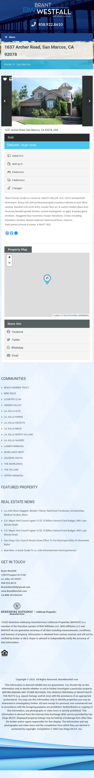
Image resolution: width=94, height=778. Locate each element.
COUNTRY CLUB (12, 399)
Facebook (15, 331)
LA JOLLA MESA (13, 428)
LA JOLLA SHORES (14, 440)
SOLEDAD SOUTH (13, 458)
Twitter (13, 339)
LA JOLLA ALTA (12, 411)
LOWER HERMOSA (14, 446)
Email (12, 355)
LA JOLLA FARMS (13, 416)
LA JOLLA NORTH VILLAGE (18, 434)
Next (89, 101)
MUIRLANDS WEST (14, 452)
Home (8, 64)
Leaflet (57, 315)
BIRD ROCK (10, 393)
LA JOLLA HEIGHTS (14, 422)
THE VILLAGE (11, 469)
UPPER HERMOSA (13, 475)
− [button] (9, 263)
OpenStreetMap (70, 315)
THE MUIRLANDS (13, 463)
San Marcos (23, 64)
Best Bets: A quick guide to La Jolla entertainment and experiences (40, 550)
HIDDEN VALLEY (12, 405)
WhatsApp (15, 347)
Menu (10, 37)
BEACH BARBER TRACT (16, 387)
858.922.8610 (51, 24)
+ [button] (9, 257)
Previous (4, 101)
